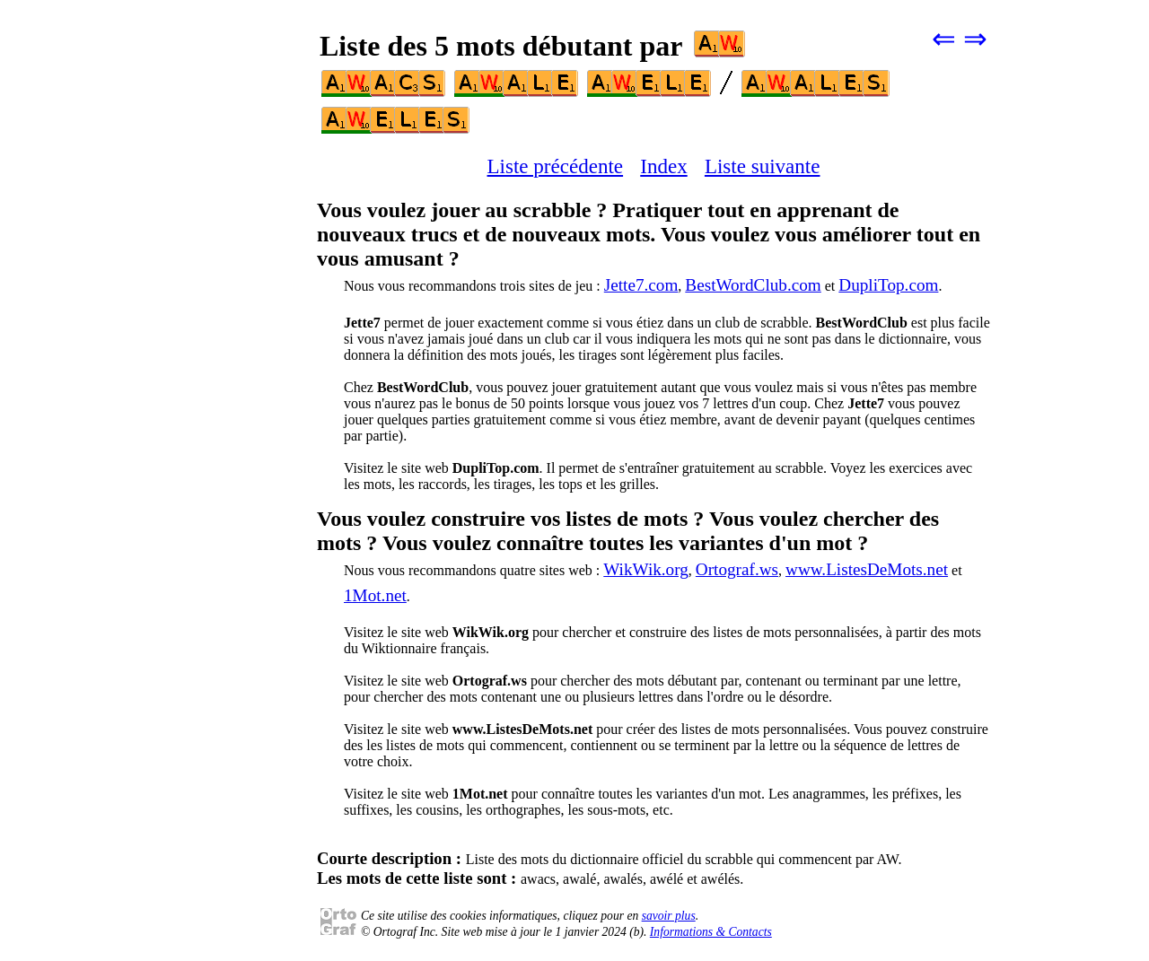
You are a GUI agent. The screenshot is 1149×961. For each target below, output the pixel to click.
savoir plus (669, 915)
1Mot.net (375, 595)
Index (663, 166)
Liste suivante (762, 166)
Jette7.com (641, 284)
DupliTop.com (888, 284)
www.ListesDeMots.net (866, 569)
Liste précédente (555, 166)
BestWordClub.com (752, 284)
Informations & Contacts (711, 932)
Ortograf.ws (737, 569)
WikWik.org (646, 569)
